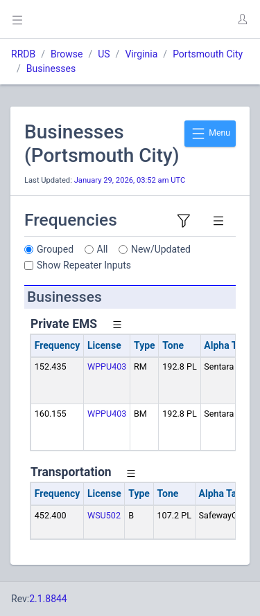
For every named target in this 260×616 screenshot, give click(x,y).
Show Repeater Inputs (84, 265)
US (104, 54)
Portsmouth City (208, 54)
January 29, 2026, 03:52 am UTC (130, 180)
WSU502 (104, 515)
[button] (242, 19)
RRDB (23, 54)
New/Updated (161, 249)
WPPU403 (106, 366)
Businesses (51, 68)
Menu (210, 133)
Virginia (141, 54)
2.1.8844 (48, 598)
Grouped (55, 249)
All (102, 249)
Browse (67, 54)
